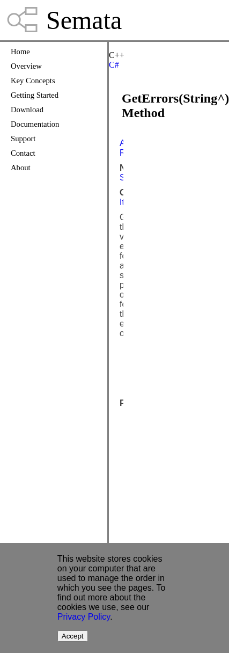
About (21, 167)
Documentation (35, 124)
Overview (26, 66)
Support (23, 138)
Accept (73, 636)
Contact (23, 153)
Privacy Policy (83, 616)
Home (20, 51)
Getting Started (34, 95)
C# (114, 64)
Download (27, 109)
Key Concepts (33, 80)
